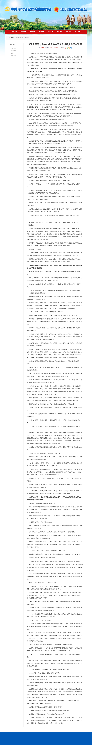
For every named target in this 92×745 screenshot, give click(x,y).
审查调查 (23, 31)
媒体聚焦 (68, 31)
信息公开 (50, 31)
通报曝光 (32, 31)
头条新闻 (26, 37)
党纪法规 (14, 31)
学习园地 (77, 31)
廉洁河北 (13, 55)
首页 (15, 37)
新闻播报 (20, 37)
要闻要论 (13, 53)
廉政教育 (59, 31)
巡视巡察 (41, 31)
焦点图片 (13, 50)
